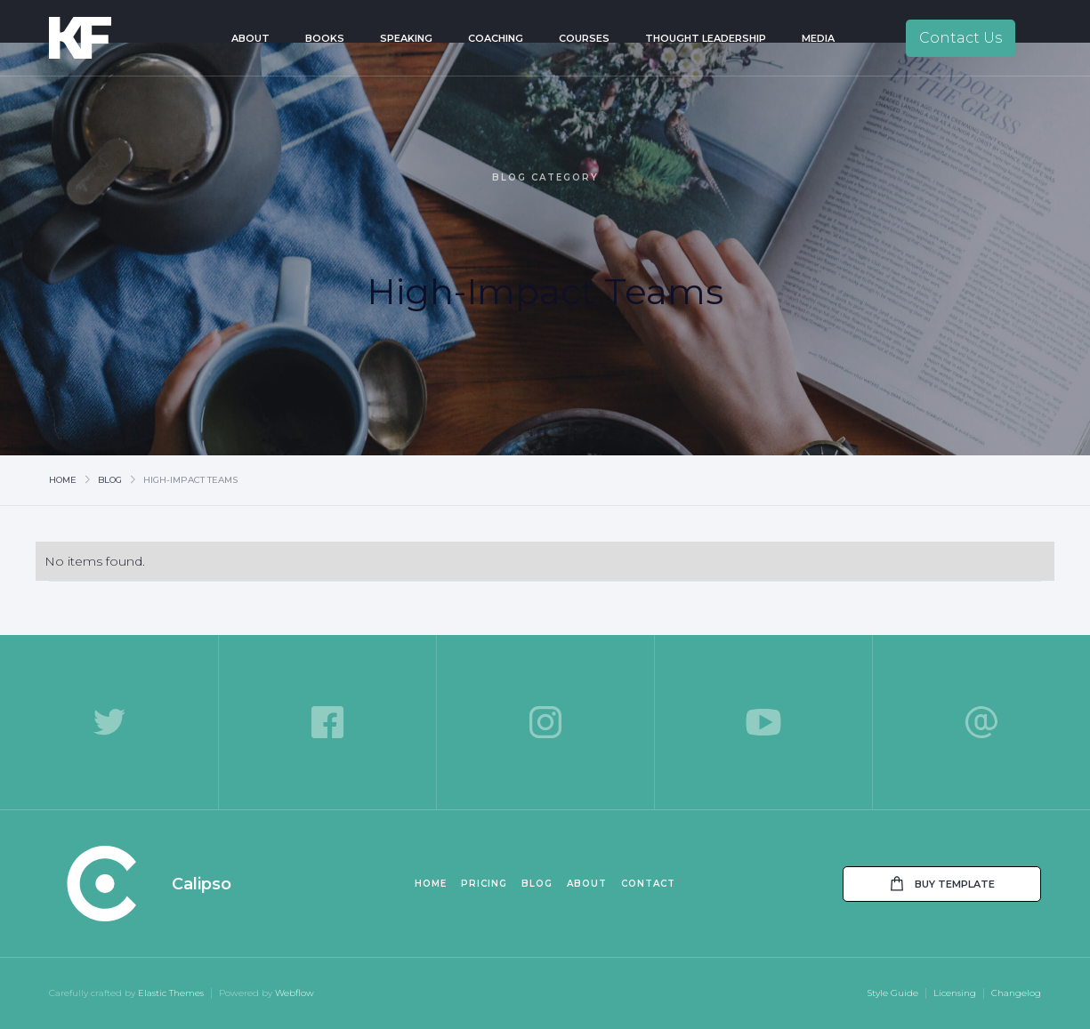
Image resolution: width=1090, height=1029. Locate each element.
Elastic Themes (171, 993)
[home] (105, 38)
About (250, 38)
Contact (648, 883)
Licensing (954, 993)
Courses (584, 38)
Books (324, 38)
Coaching (495, 38)
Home (63, 480)
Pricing (484, 883)
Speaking (406, 38)
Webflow (294, 993)
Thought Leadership (705, 38)
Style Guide (893, 993)
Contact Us (960, 37)
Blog (110, 480)
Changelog (1016, 993)
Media (818, 38)
